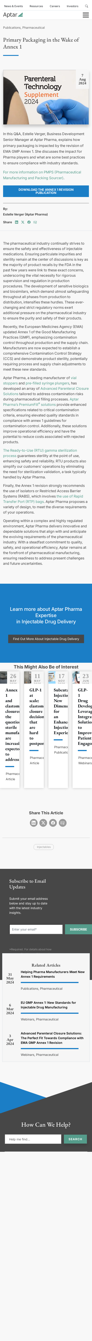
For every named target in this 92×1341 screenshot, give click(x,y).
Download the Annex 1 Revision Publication (46, 191)
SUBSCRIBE (78, 929)
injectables (44, 847)
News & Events (13, 6)
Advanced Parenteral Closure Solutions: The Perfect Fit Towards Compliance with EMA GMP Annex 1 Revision (52, 1037)
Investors (72, 6)
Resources (36, 6)
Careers (55, 6)
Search (75, 1139)
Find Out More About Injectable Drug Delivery (46, 639)
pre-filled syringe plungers (47, 383)
